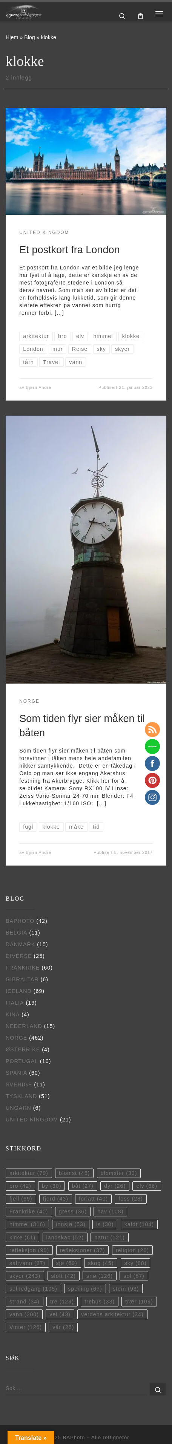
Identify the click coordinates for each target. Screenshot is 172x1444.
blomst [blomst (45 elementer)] (74, 1173)
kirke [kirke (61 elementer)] (22, 1237)
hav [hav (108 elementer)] (110, 1211)
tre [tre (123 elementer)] (62, 1302)
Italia (15, 1003)
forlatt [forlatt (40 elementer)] (93, 1199)
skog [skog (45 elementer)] (101, 1263)
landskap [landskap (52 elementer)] (65, 1237)
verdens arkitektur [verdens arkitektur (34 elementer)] (112, 1314)
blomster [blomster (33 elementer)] (119, 1173)
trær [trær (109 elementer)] (139, 1302)
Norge (16, 1038)
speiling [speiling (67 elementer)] (85, 1289)
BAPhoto (20, 921)
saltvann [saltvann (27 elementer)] (27, 1263)
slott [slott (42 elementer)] (63, 1276)
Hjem (12, 37)
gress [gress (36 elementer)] (73, 1211)
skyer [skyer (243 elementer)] (24, 1276)
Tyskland (21, 1096)
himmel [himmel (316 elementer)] (27, 1224)
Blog (29, 37)
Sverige (19, 1084)
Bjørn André (38, 387)
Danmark (20, 944)
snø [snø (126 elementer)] (99, 1276)
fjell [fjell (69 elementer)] (20, 1199)
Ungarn (18, 1108)
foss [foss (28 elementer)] (130, 1199)
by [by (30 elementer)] (51, 1186)
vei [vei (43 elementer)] (60, 1314)
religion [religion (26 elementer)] (132, 1250)
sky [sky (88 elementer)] (135, 1263)
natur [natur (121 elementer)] (109, 1237)
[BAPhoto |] (24, 11)
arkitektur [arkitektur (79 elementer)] (28, 1173)
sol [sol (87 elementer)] (133, 1276)
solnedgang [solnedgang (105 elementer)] (33, 1289)
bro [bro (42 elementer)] (20, 1186)
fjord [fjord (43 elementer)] (55, 1199)
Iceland (19, 991)
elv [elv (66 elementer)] (146, 1186)
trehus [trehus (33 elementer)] (99, 1302)
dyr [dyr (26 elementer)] (115, 1186)
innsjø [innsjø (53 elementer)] (70, 1224)
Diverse (19, 956)
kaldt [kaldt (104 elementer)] (139, 1224)
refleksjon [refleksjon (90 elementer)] (29, 1250)
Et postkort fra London (69, 249)
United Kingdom (32, 1120)
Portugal (22, 1061)
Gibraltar (22, 979)
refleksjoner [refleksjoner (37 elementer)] (82, 1250)
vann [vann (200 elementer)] (24, 1314)
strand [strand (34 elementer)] (24, 1302)
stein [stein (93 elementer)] (126, 1289)
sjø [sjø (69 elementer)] (66, 1263)
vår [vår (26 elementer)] (63, 1327)
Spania (16, 1073)
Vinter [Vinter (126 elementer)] (25, 1327)
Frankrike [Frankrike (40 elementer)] (28, 1211)
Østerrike (23, 1049)
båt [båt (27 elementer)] (83, 1186)
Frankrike (23, 968)
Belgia (16, 933)
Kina (13, 1014)
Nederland (24, 1026)
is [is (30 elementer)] (105, 1224)
